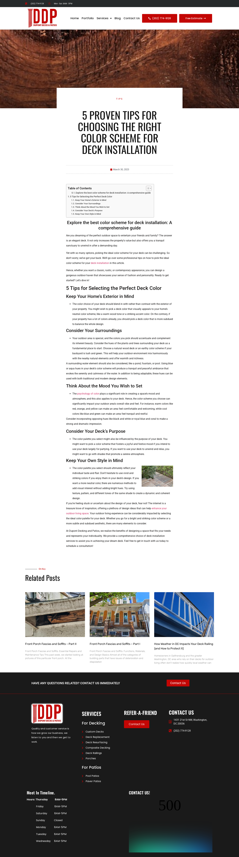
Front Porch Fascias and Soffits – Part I (115, 644)
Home (74, 18)
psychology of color (88, 393)
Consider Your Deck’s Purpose (88, 210)
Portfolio (88, 18)
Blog (118, 18)
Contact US (50, 853)
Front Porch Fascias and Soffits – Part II (50, 644)
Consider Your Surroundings (88, 204)
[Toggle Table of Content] (147, 188)
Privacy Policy (36, 853)
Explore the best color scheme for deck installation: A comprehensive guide (113, 193)
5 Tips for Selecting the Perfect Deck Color (91, 196)
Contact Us (132, 18)
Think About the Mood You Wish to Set (92, 207)
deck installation (100, 263)
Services (104, 18)
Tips (119, 99)
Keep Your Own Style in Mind (88, 214)
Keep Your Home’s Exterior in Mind (90, 200)
